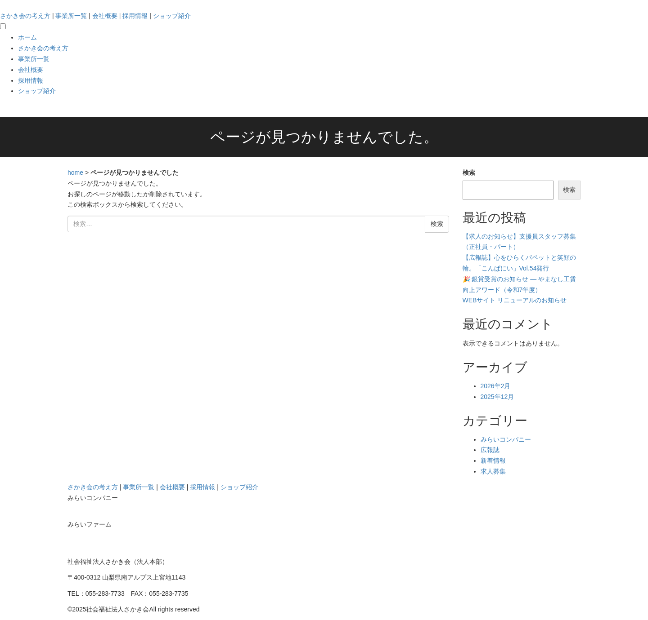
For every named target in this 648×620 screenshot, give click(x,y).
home (75, 172)
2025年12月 (497, 396)
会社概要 (104, 15)
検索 (469, 172)
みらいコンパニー (506, 439)
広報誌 (490, 449)
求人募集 (493, 471)
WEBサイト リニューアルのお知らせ (515, 300)
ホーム (27, 37)
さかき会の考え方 (25, 15)
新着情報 (493, 460)
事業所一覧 (71, 15)
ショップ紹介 (172, 15)
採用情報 (135, 15)
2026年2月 (496, 386)
